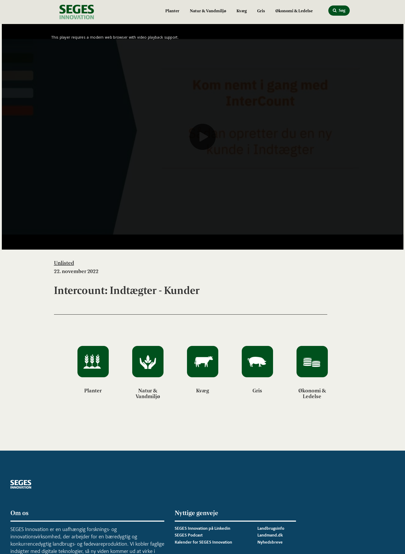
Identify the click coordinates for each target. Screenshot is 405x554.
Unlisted (64, 263)
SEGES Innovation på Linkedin (202, 528)
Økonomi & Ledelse (294, 10)
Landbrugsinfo (270, 528)
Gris (261, 10)
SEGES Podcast (189, 535)
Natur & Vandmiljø (208, 10)
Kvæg (242, 10)
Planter (172, 10)
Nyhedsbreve (270, 542)
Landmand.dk (270, 535)
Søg (339, 10)
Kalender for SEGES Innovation (203, 542)
